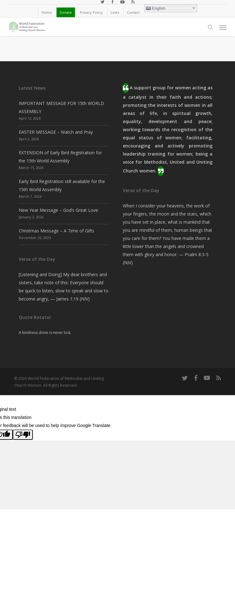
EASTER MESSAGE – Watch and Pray (56, 132)
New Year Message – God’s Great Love (58, 210)
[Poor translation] (23, 435)
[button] (222, 27)
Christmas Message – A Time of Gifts (56, 231)
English (156, 8)
